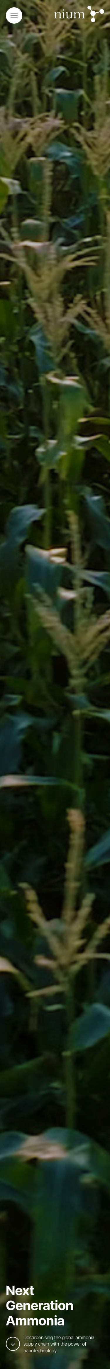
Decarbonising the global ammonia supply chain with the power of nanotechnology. (50, 1343)
